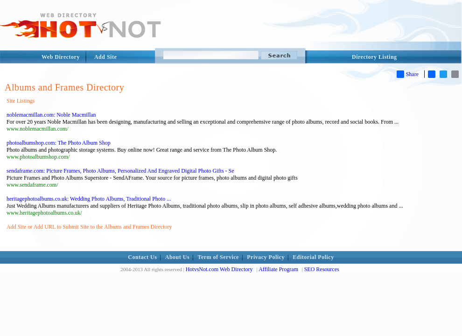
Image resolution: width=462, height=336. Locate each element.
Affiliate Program (278, 269)
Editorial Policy (313, 257)
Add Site (105, 57)
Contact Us (142, 257)
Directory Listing (374, 57)
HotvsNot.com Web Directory (219, 269)
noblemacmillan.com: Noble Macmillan (51, 115)
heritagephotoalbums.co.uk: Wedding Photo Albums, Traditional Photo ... (89, 199)
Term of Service (218, 257)
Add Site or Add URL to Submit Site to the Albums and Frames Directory (89, 227)
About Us (177, 257)
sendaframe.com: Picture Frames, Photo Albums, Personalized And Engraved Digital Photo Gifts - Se (120, 171)
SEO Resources (321, 269)
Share (408, 74)
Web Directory (61, 57)
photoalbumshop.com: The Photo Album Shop (59, 143)
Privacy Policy (266, 257)
